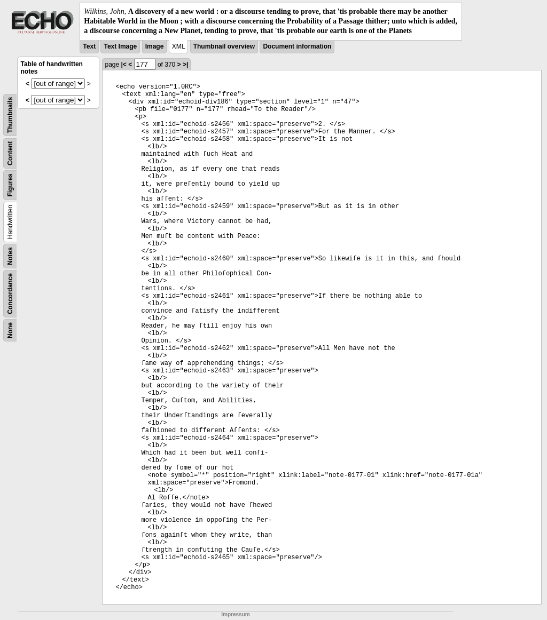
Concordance (10, 293)
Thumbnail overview (224, 46)
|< (123, 64)
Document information (297, 46)
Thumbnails (10, 114)
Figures (10, 184)
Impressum (235, 614)
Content (10, 153)
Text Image (120, 46)
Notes (10, 256)
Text (89, 46)
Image (154, 46)
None (10, 330)
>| (185, 64)
